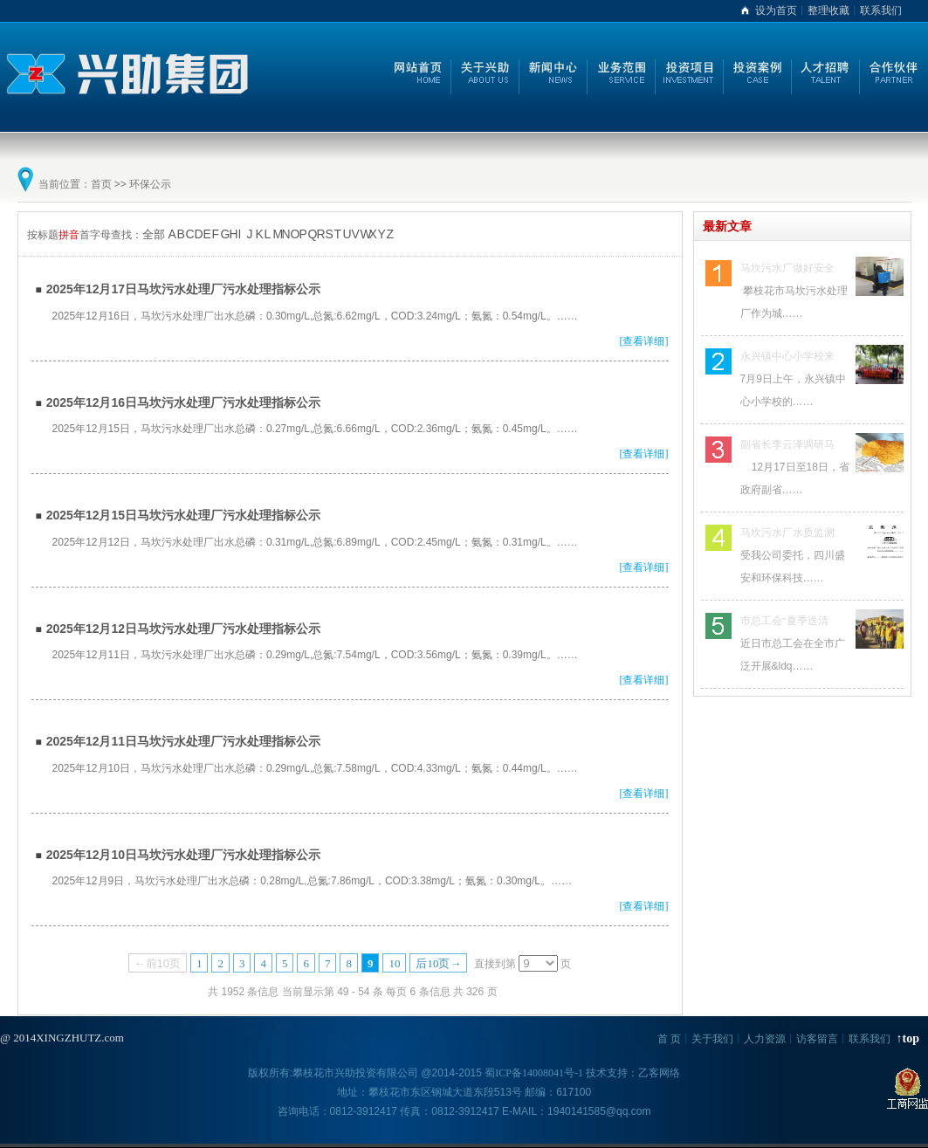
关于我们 (712, 1039)
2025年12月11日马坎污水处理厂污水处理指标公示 (183, 741)
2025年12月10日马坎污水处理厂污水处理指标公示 (183, 855)
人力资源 (765, 1039)
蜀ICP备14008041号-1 (534, 1073)
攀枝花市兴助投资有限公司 (355, 1073)
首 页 (669, 1039)
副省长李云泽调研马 (787, 444)
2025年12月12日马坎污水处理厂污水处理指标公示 (183, 629)
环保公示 (150, 184)
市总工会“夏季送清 (784, 621)
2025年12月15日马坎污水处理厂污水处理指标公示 (183, 515)
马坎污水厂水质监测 (787, 532)
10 (394, 963)
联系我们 (881, 10)
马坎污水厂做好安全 (787, 268)
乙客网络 (659, 1073)
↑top (908, 1038)
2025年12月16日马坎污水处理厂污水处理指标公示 (183, 402)
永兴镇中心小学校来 (787, 356)
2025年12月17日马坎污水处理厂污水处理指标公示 (183, 289)
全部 (153, 234)
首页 (101, 184)
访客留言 (817, 1039)
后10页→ (438, 963)
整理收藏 (828, 10)
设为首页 (776, 10)
